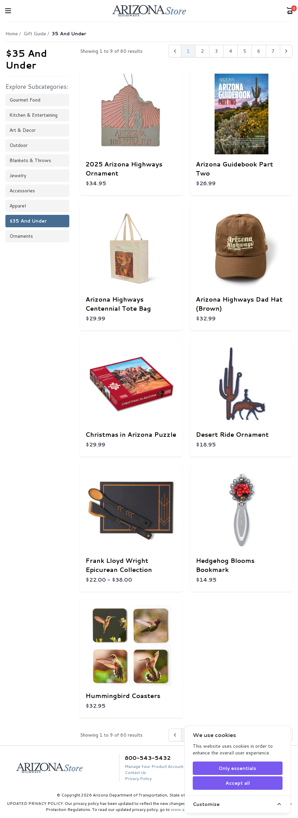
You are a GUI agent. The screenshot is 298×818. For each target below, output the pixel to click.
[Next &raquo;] (286, 51)
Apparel (17, 205)
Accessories (22, 190)
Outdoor (18, 145)
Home (11, 33)
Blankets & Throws (30, 160)
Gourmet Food (24, 99)
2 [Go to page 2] (202, 51)
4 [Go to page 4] (230, 51)
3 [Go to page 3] (216, 51)
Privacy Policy (138, 778)
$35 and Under (28, 221)
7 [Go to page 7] (272, 51)
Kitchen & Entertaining (33, 115)
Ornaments (21, 236)
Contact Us (135, 772)
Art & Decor (22, 130)
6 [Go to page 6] (258, 51)
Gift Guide (35, 33)
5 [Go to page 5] (244, 51)
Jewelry (17, 175)
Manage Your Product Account (154, 766)
